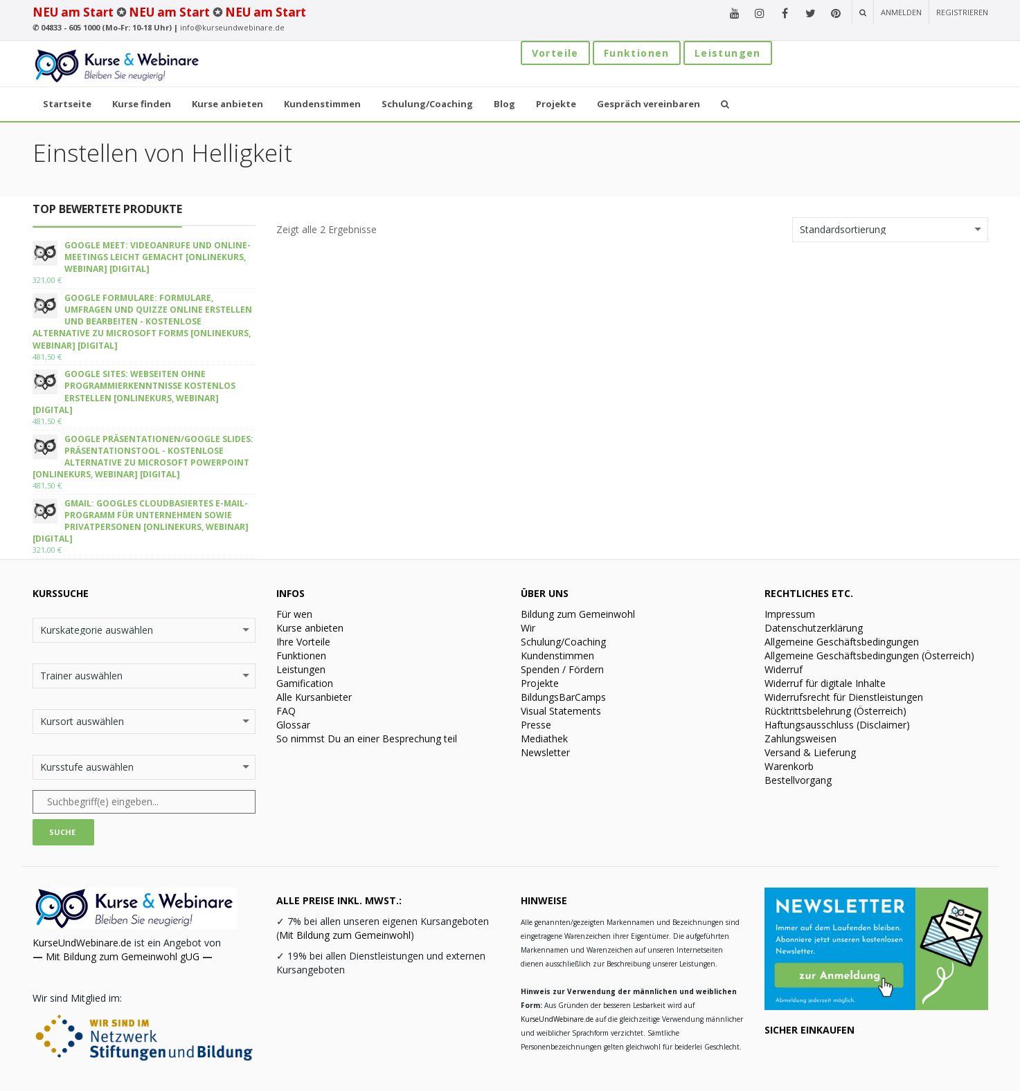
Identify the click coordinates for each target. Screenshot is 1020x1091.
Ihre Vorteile (303, 641)
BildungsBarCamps (563, 697)
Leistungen (728, 52)
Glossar (293, 724)
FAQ (286, 710)
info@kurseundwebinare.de (232, 27)
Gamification (304, 683)
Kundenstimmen (557, 655)
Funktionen (637, 52)
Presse (536, 724)
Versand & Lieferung (810, 752)
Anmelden (901, 12)
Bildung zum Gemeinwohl (578, 614)
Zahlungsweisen (800, 738)
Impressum (789, 614)
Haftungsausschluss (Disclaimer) (837, 724)
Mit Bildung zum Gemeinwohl (345, 935)
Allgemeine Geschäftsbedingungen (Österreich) (869, 655)
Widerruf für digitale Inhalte (825, 683)
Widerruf (783, 669)
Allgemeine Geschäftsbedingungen (841, 641)
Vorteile (555, 52)
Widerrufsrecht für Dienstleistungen (843, 697)
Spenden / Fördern (562, 669)
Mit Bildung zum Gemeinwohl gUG (122, 956)
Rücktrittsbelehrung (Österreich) (835, 710)
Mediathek (544, 738)
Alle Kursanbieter (314, 697)
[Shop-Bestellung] (890, 229)
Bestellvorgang (798, 780)
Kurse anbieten (309, 627)
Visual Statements (561, 710)
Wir (528, 627)
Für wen (294, 614)
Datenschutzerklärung (813, 627)
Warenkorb (789, 766)
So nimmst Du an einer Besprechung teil (366, 738)
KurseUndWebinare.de (82, 942)
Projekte (540, 683)
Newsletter (545, 752)
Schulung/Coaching (563, 641)
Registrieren (962, 12)
